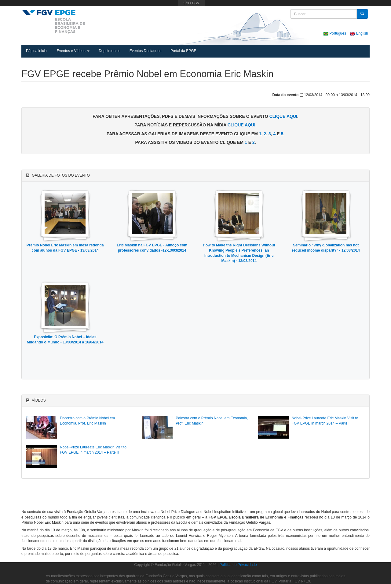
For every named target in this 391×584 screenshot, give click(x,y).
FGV (191, 3)
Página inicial (37, 51)
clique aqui (283, 116)
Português (335, 33)
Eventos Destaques (145, 51)
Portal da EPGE (183, 51)
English (359, 33)
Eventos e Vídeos (73, 51)
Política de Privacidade (238, 565)
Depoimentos (109, 51)
